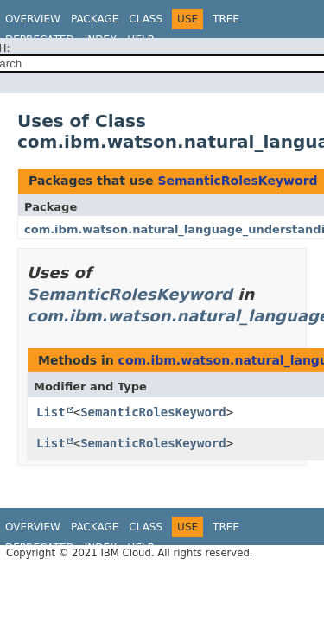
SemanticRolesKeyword (237, 180)
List (51, 412)
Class (145, 19)
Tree (226, 19)
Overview (32, 19)
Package (94, 19)
